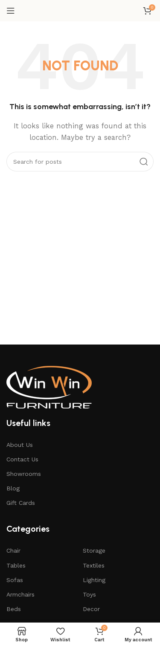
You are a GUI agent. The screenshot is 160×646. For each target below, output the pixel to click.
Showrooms (23, 473)
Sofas (14, 579)
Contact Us (22, 459)
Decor (91, 608)
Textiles (94, 565)
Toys (89, 594)
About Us (19, 444)
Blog (13, 488)
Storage (94, 550)
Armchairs (20, 594)
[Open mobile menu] (10, 10)
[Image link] (49, 386)
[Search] (80, 161)
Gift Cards (20, 502)
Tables (16, 565)
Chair (13, 550)
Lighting (94, 579)
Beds (13, 608)
